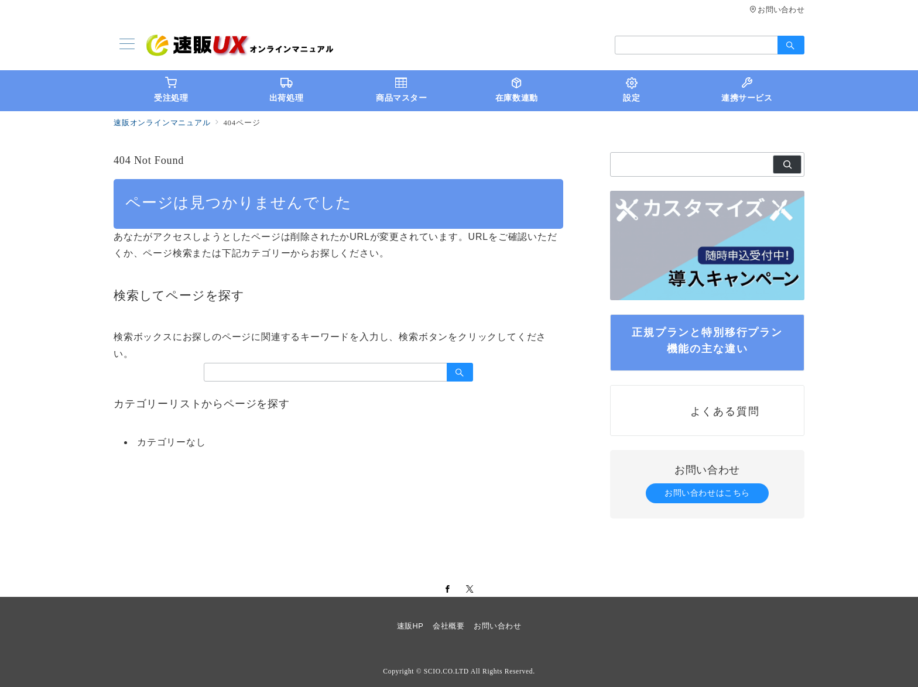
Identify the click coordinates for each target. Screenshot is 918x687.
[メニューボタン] (127, 45)
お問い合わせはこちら (707, 492)
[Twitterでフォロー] (470, 589)
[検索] (787, 164)
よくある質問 (725, 411)
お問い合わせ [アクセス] (776, 10)
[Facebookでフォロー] (448, 589)
